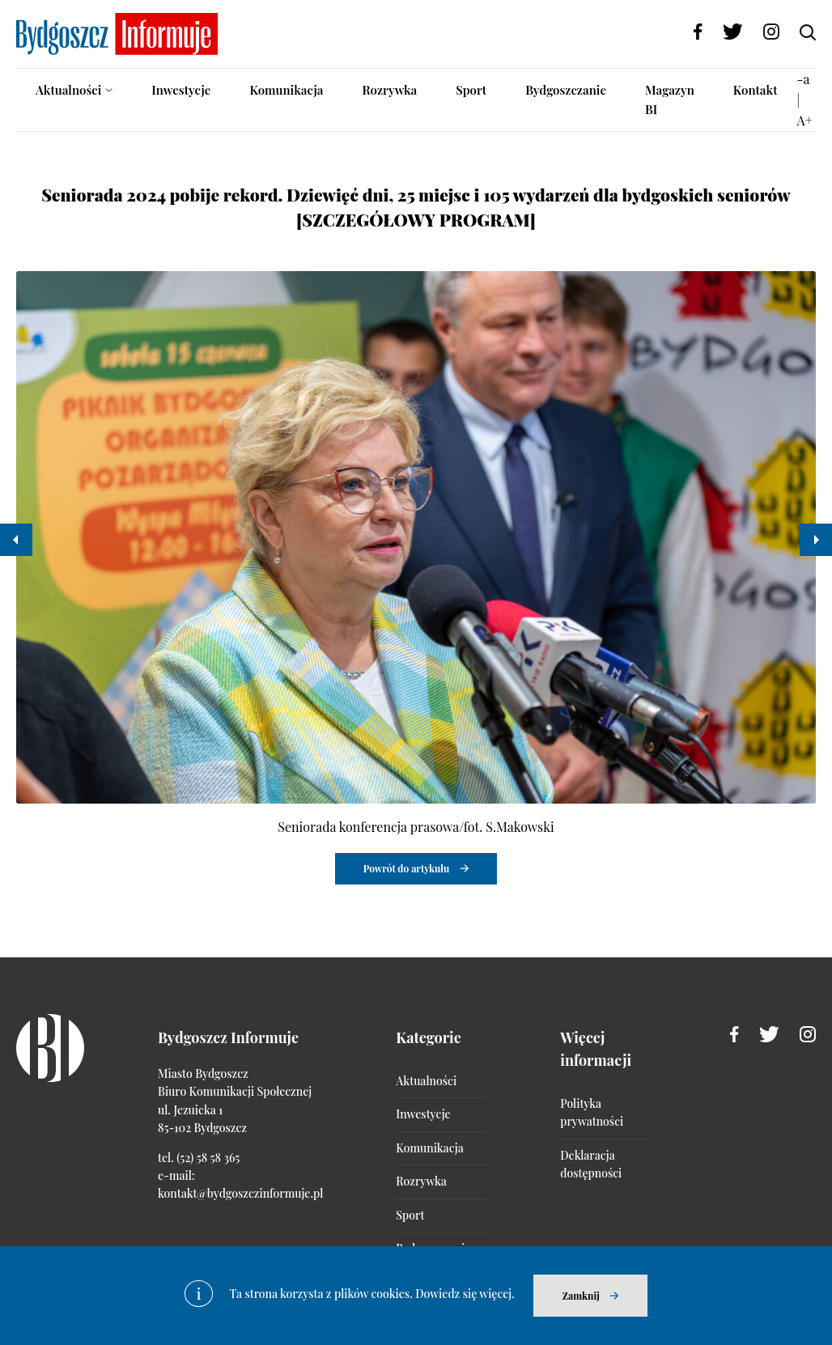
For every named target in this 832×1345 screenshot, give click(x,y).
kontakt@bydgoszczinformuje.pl (240, 1193)
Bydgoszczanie (565, 90)
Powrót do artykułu (406, 868)
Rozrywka (389, 90)
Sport (471, 90)
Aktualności (68, 90)
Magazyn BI (669, 99)
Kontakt (755, 90)
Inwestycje (180, 90)
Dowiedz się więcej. (465, 1293)
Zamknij (581, 1295)
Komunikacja (286, 90)
